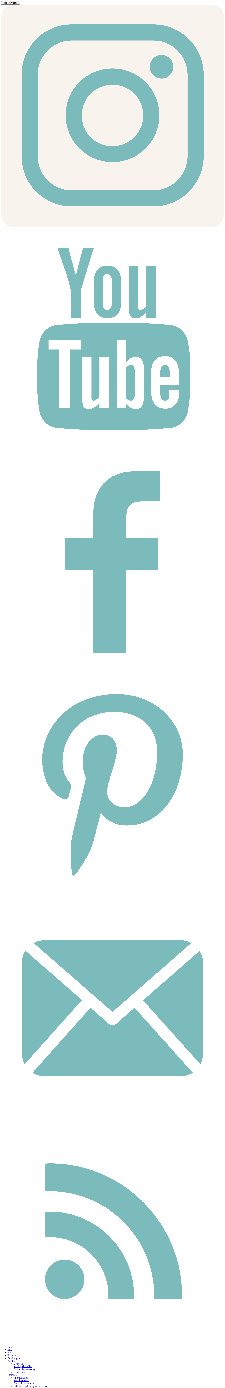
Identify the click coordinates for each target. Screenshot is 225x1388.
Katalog (11, 1361)
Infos (10, 1352)
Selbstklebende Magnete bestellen (31, 1386)
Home (10, 1347)
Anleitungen (13, 1358)
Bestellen (12, 1375)
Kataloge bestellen (23, 1366)
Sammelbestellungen (24, 1383)
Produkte (11, 1355)
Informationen (21, 1377)
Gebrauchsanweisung (24, 1369)
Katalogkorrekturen (23, 1372)
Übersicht (18, 1363)
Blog (9, 1349)
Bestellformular (21, 1380)
